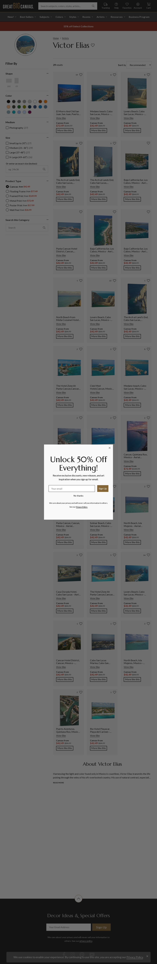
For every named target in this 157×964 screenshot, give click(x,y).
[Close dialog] (109, 448)
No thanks (78, 495)
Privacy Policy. (82, 507)
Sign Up (103, 488)
